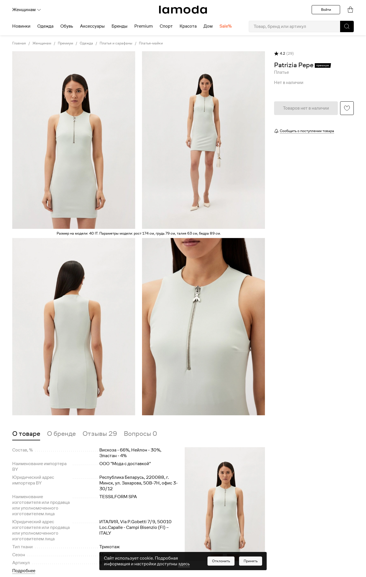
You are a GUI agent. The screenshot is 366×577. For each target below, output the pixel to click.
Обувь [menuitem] (66, 26)
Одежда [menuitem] (45, 26)
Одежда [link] (86, 43)
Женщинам (26, 10)
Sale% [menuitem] (225, 26)
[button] (347, 26)
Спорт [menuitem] (166, 26)
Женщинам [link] (41, 43)
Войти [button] (326, 9)
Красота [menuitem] (188, 26)
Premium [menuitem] (143, 26)
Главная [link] (19, 43)
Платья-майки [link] (151, 43)
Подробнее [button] (23, 571)
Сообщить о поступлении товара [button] (307, 130)
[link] (183, 10)
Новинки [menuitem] (21, 26)
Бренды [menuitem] (120, 26)
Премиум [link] (65, 43)
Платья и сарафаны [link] (116, 43)
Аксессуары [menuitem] (92, 26)
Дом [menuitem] (208, 26)
